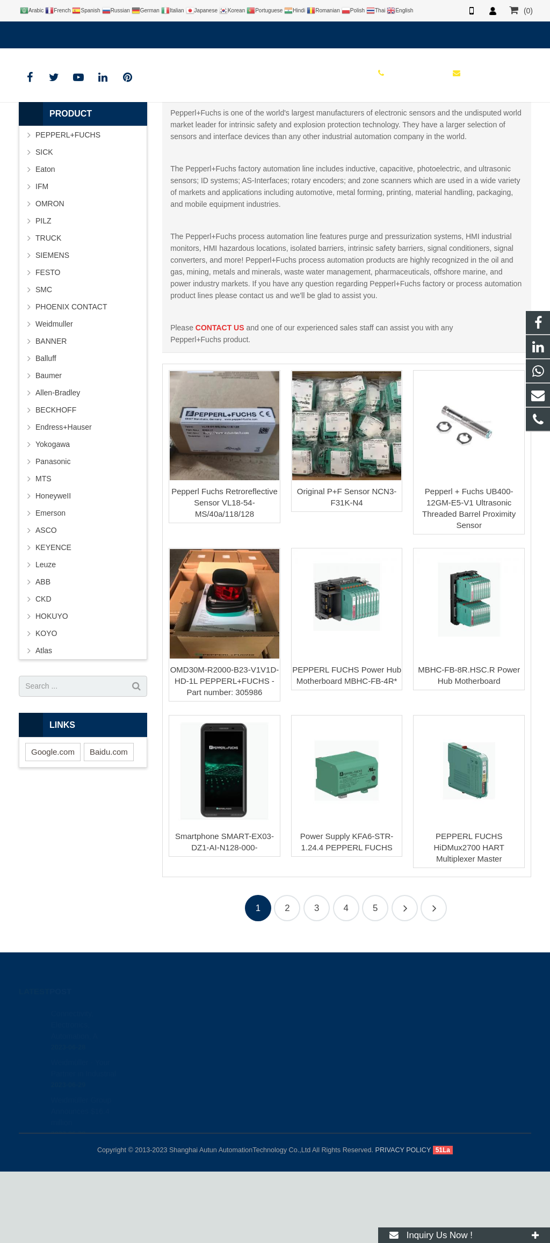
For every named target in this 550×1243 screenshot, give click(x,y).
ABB (42, 653)
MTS (43, 550)
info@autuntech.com (137, 32)
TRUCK (48, 309)
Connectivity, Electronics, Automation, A (74, 1084)
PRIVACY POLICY (403, 1221)
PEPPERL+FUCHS (275, 125)
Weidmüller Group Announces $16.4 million (81, 1170)
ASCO (46, 601)
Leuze (45, 636)
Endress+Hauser (63, 498)
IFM (41, 258)
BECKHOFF (55, 481)
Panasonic (52, 533)
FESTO (47, 343)
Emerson (50, 584)
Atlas (43, 722)
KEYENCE (53, 619)
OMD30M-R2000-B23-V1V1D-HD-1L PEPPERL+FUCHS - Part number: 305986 (224, 752)
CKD (43, 670)
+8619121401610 (56, 32)
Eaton (45, 240)
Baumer (48, 447)
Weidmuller (54, 395)
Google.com (53, 823)
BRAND (257, 145)
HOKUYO (51, 687)
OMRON (49, 275)
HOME (221, 145)
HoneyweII (53, 567)
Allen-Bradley (57, 464)
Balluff (45, 429)
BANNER (51, 412)
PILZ (43, 292)
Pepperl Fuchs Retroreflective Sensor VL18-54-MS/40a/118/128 (224, 574)
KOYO (46, 704)
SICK (44, 223)
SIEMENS (52, 326)
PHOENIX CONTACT (71, 378)
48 (434, 980)
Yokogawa (52, 515)
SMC (43, 361)
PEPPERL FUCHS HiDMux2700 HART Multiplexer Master (468, 919)
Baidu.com (109, 823)
